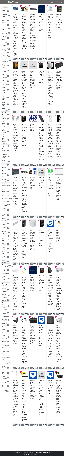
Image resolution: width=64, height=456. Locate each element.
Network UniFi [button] (5, 228)
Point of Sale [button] (5, 252)
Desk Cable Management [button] (5, 60)
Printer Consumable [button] (5, 265)
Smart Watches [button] (5, 312)
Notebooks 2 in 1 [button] (5, 239)
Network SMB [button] (5, 215)
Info (14, 58)
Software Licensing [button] (5, 319)
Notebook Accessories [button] (5, 232)
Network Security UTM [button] (5, 210)
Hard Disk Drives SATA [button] (5, 90)
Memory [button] (5, 165)
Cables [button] (5, 25)
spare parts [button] (5, 11)
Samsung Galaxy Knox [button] (5, 284)
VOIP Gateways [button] (5, 373)
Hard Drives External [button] (5, 104)
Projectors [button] (5, 273)
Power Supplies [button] (5, 261)
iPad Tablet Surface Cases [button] (5, 124)
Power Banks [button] (5, 257)
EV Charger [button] (5, 70)
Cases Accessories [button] (5, 32)
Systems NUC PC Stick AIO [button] (5, 337)
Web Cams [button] (5, 386)
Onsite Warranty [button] (5, 243)
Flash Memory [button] (5, 81)
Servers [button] (5, 300)
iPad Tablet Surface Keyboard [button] (5, 131)
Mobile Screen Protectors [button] (5, 185)
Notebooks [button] (5, 236)
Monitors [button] (5, 195)
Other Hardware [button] (5, 248)
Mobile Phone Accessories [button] (5, 169)
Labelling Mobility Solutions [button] (5, 156)
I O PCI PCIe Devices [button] (5, 114)
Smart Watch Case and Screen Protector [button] (5, 306)
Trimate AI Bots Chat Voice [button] (5, 345)
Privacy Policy (25, 454)
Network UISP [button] (5, 223)
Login (61, 2)
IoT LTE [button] (5, 119)
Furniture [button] (5, 84)
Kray (48, 452)
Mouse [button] (5, 201)
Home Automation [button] (5, 109)
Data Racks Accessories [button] (5, 56)
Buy (28, 313)
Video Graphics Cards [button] (5, 368)
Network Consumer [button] (5, 204)
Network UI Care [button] (5, 219)
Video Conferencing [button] (5, 362)
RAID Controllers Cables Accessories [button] (5, 279)
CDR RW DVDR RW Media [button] (5, 38)
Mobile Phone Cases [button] (5, 175)
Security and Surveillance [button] (5, 295)
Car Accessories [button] (5, 28)
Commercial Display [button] (5, 49)
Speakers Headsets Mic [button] (5, 325)
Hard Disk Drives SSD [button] (5, 97)
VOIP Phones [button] (5, 381)
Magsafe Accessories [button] (5, 161)
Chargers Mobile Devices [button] (5, 44)
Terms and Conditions (35, 454)
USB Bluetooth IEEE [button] (5, 357)
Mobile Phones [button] (5, 180)
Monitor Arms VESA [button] (5, 191)
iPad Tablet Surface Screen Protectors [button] (5, 140)
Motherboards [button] (5, 198)
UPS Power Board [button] (5, 351)
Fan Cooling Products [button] (5, 76)
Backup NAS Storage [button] (5, 20)
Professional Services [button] (5, 15)
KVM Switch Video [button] (5, 150)
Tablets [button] (5, 341)
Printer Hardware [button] (5, 270)
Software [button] (5, 316)
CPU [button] (5, 52)
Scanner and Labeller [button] (5, 289)
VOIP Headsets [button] (5, 377)
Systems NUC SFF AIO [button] (5, 331)
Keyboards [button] (5, 146)
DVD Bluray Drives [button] (5, 65)
